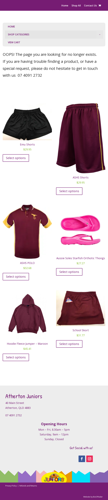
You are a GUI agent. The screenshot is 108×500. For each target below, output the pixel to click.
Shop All (76, 5)
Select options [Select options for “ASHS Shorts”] (69, 191)
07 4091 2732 (30, 75)
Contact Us (90, 5)
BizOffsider (98, 497)
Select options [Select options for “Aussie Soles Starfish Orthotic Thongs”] (69, 272)
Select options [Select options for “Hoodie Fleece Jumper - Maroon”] (16, 357)
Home (64, 5)
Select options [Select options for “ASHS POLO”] (16, 277)
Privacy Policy (11, 485)
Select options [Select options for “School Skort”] (69, 344)
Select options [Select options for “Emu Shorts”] (16, 158)
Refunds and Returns (28, 485)
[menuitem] (54, 27)
